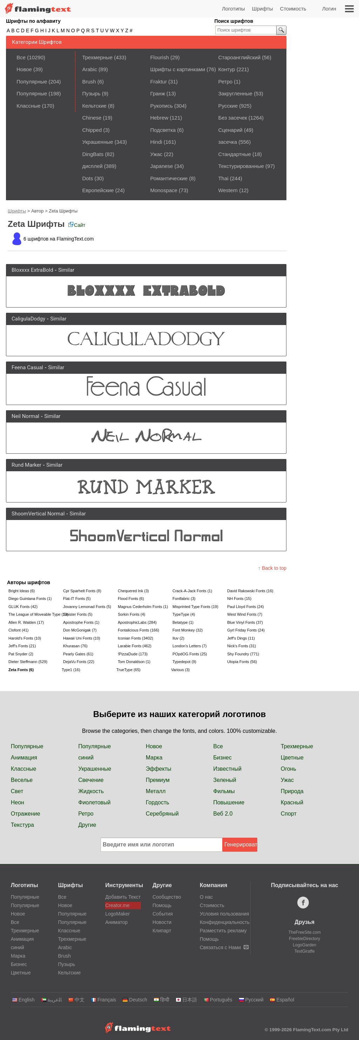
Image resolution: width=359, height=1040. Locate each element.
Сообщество (167, 897)
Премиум (158, 780)
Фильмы (224, 791)
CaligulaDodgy (28, 319)
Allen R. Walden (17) (26, 622)
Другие (87, 825)
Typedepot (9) (184, 662)
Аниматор (116, 922)
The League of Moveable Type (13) (35, 614)
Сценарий (230, 130)
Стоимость (293, 9)
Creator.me (117, 905)
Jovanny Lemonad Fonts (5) (87, 607)
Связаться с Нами (224, 947)
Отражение (25, 814)
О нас (206, 897)
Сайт (76, 225)
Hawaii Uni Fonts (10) (81, 638)
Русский (251, 999)
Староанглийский (239, 57)
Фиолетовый (94, 802)
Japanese (161, 166)
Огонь (288, 769)
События (163, 914)
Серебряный (162, 814)
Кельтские (94, 106)
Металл (156, 791)
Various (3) (180, 670)
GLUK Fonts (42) (23, 607)
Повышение (228, 802)
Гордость (157, 802)
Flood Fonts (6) (131, 598)
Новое (24, 69)
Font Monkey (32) (187, 630)
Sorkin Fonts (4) (131, 614)
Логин (329, 9)
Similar (66, 270)
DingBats (92, 154)
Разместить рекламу (223, 930)
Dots (87, 178)
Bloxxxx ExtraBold (32, 270)
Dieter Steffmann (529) (27, 662)
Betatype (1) (183, 622)
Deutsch (134, 999)
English (23, 999)
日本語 (186, 999)
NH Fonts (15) (239, 598)
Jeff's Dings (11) (241, 638)
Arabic (89, 69)
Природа (292, 791)
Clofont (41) (18, 630)
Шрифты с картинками (177, 69)
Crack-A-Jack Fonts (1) (192, 591)
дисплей (92, 166)
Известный (227, 769)
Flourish (159, 57)
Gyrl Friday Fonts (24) (246, 630)
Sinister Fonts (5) (78, 614)
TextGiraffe (304, 951)
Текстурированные (241, 166)
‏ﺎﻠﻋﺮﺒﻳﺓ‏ (51, 999)
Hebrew (159, 118)
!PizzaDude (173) (133, 654)
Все (21, 57)
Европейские (98, 190)
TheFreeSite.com (305, 932)
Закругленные (235, 93)
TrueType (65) (128, 670)
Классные (28, 106)
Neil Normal (25, 416)
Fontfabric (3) (183, 598)
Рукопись (161, 106)
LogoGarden (304, 945)
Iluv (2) (178, 638)
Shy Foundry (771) (243, 654)
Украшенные (97, 142)
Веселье (22, 780)
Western (228, 190)
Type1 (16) (71, 670)
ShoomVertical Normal (38, 514)
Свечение (90, 780)
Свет (17, 791)
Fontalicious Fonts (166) (138, 630)
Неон (17, 802)
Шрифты (262, 9)
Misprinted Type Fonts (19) (195, 607)
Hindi (156, 142)
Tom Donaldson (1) (134, 662)
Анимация (24, 758)
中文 (76, 999)
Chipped (92, 130)
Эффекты (158, 769)
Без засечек (232, 118)
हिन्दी (161, 999)
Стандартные (234, 154)
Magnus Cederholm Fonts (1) (143, 607)
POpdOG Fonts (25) (189, 654)
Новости (162, 922)
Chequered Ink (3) (133, 591)
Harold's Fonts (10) (24, 638)
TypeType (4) (183, 614)
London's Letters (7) (189, 646)
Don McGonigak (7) (79, 630)
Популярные (31, 82)
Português (217, 999)
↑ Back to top (272, 568)
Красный (292, 802)
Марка (154, 758)
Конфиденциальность (225, 922)
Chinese (91, 118)
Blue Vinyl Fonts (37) (245, 622)
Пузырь (91, 93)
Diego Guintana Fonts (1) (30, 598)
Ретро (225, 82)
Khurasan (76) (75, 646)
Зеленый (224, 780)
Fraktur (158, 82)
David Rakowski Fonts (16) (250, 591)
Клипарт (162, 930)
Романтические (169, 178)
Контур (226, 69)
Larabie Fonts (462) (134, 646)
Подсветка (163, 130)
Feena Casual (27, 367)
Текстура (22, 825)
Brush (89, 82)
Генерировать (240, 844)
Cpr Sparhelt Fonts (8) (82, 591)
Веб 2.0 (222, 814)
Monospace (163, 190)
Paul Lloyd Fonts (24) (245, 607)
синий (86, 758)
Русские (228, 106)
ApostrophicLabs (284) (137, 622)
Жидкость (91, 791)
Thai (223, 178)
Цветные (292, 758)
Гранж (157, 93)
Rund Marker (26, 465)
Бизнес (222, 758)
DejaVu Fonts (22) (78, 662)
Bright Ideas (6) (21, 591)
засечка (227, 142)
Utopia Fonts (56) (242, 662)
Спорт (289, 814)
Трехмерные (97, 57)
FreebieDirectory (304, 938)
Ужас (156, 154)
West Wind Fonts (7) (244, 614)
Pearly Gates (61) (78, 654)
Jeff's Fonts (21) (22, 646)
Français (103, 999)
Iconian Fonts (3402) (135, 638)
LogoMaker (117, 914)
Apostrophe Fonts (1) (81, 622)
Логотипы (233, 9)
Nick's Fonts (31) (241, 646)
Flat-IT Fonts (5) (77, 598)
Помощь (162, 905)
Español (282, 999)
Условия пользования (224, 914)
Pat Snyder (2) (20, 654)
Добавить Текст (123, 897)
